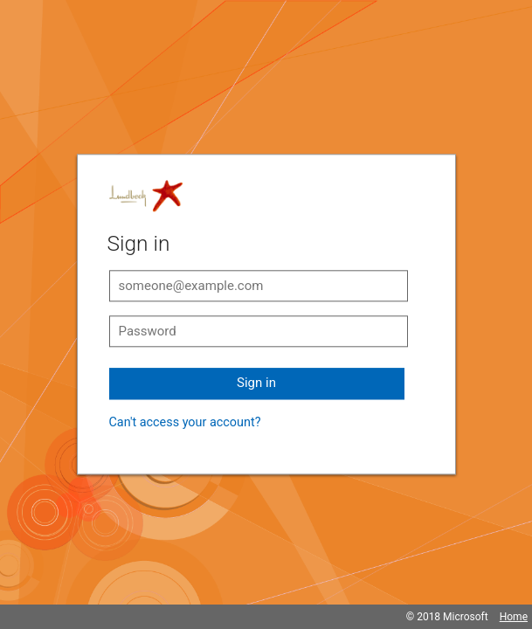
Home (514, 617)
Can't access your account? (185, 422)
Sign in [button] (256, 383)
